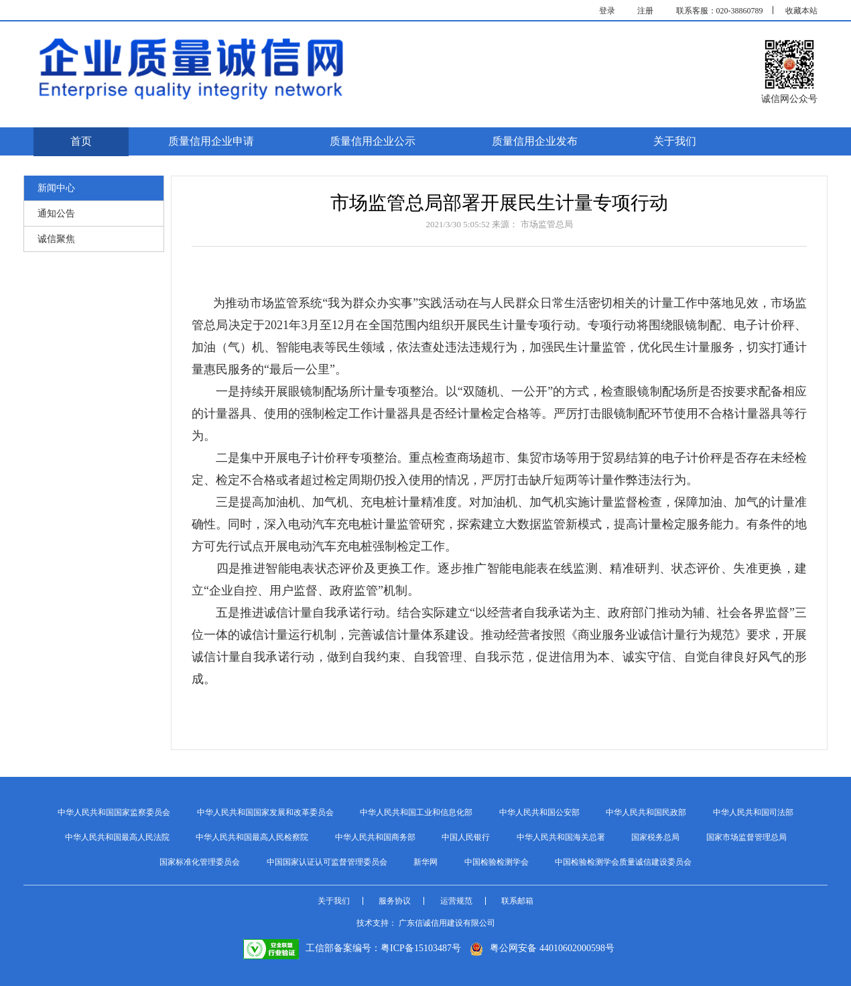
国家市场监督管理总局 (746, 837)
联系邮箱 (517, 901)
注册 (645, 10)
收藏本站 (801, 10)
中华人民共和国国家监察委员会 (114, 812)
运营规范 (456, 901)
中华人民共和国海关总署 (561, 837)
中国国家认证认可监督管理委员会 (327, 862)
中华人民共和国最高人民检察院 (252, 837)
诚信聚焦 (56, 239)
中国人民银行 (466, 837)
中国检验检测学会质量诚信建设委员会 (623, 862)
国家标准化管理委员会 (199, 862)
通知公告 (56, 213)
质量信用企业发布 (535, 141)
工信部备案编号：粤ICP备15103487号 (352, 948)
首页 (81, 141)
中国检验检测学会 (496, 862)
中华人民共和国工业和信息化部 (416, 812)
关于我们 (674, 141)
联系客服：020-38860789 (719, 10)
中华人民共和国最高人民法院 (117, 837)
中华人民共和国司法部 (753, 812)
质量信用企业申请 (211, 141)
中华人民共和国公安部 (539, 812)
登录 (607, 10)
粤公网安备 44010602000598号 (542, 948)
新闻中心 (56, 188)
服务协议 (395, 901)
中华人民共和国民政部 (646, 812)
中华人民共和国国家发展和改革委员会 (265, 812)
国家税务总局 (655, 837)
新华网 (425, 862)
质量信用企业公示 (372, 141)
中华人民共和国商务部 (375, 837)
